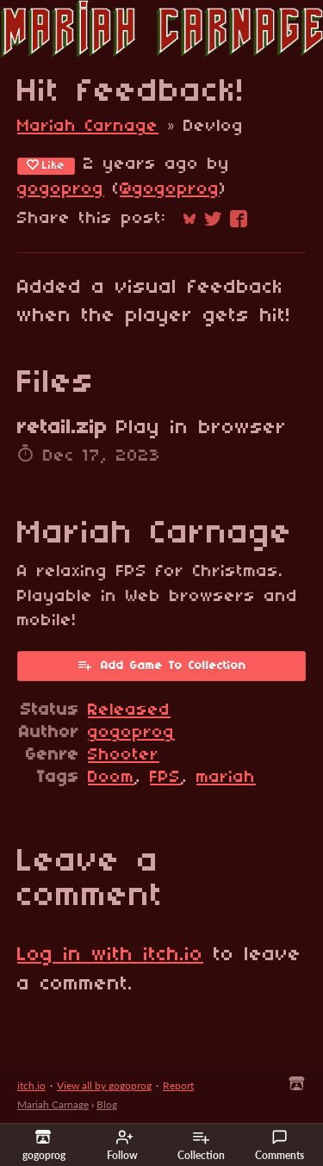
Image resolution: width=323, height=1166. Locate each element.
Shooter (123, 755)
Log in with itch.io (110, 955)
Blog (106, 1104)
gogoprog (60, 189)
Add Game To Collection (161, 665)
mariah (226, 777)
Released (129, 710)
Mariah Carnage (87, 126)
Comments (279, 1145)
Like (46, 165)
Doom (111, 777)
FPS (165, 777)
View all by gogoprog (104, 1085)
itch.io (31, 1085)
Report (178, 1085)
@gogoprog (170, 189)
